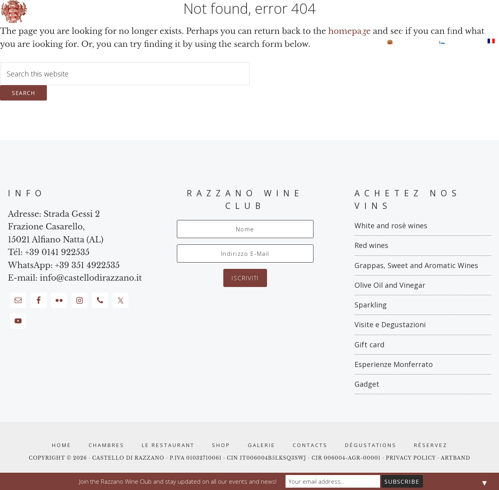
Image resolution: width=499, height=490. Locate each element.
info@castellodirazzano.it (91, 278)
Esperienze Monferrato (393, 364)
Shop (221, 445)
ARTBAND (455, 458)
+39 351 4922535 (87, 265)
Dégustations (371, 445)
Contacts (310, 445)
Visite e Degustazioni (390, 324)
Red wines (371, 245)
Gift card (369, 344)
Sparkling (370, 304)
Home (61, 445)
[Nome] (245, 229)
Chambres (106, 445)
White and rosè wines (390, 225)
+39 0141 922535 (57, 252)
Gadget (366, 384)
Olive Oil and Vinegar (389, 285)
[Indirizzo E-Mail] (245, 253)
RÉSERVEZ (430, 445)
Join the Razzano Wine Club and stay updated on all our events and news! (177, 481)
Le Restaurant (168, 445)
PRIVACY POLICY (412, 458)
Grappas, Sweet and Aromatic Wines (416, 265)
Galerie (261, 445)
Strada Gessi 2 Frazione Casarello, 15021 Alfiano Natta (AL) (56, 226)
